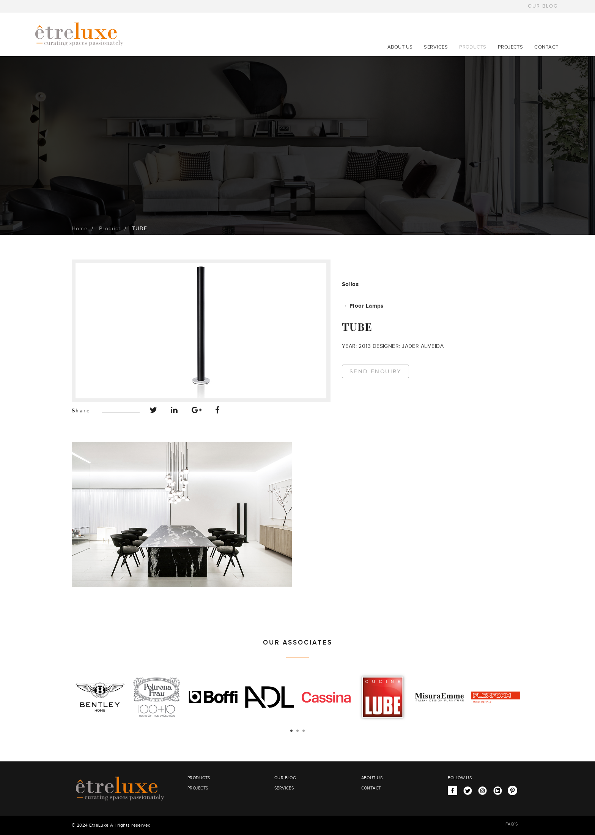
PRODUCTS (472, 47)
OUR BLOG (543, 6)
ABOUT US (400, 47)
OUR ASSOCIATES (297, 642)
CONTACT (546, 47)
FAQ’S (511, 824)
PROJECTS (510, 47)
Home (80, 229)
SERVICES (436, 47)
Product (109, 229)
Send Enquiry (376, 371)
